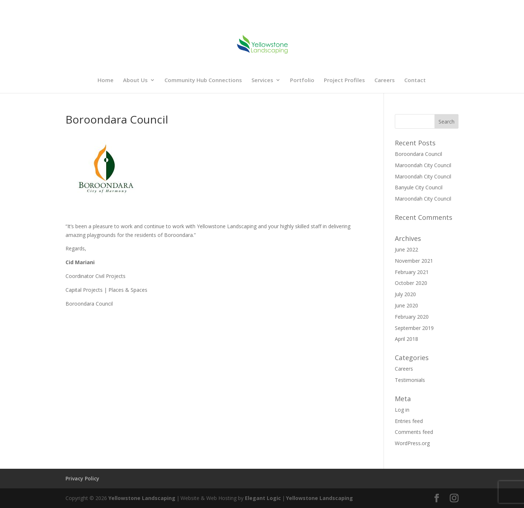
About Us (135, 80)
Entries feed (409, 421)
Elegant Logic (263, 498)
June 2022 (406, 249)
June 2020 (406, 305)
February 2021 (412, 272)
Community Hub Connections (203, 80)
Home (106, 80)
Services (262, 80)
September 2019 (414, 327)
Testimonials (410, 379)
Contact (415, 80)
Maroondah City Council (423, 165)
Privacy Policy (82, 478)
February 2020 (412, 316)
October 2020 (411, 282)
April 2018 (406, 338)
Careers (384, 80)
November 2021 (414, 260)
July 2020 (405, 294)
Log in (402, 409)
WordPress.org (412, 443)
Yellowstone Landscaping (141, 498)
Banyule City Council (418, 187)
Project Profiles (344, 80)
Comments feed (414, 431)
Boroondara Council (418, 153)
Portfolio (302, 80)
